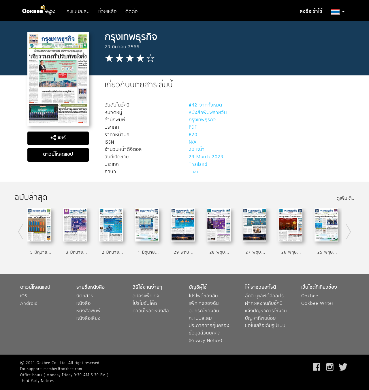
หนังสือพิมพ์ (88, 311)
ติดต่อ (131, 12)
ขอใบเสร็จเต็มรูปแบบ (265, 326)
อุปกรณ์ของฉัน (204, 311)
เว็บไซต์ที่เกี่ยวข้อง (319, 287)
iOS (23, 296)
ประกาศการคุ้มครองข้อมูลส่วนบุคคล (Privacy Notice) (209, 333)
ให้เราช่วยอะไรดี (260, 287)
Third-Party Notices (37, 381)
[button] (338, 12)
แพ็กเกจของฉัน (204, 303)
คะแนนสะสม (78, 12)
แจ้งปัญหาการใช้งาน (266, 311)
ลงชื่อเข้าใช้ (311, 12)
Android (29, 303)
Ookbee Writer (317, 303)
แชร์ (58, 138)
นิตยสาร (84, 296)
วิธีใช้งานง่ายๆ (147, 287)
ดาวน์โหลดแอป (58, 154)
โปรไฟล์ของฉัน (203, 296)
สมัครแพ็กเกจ (146, 296)
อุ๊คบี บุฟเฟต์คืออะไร (264, 296)
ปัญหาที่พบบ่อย (260, 318)
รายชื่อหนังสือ (90, 287)
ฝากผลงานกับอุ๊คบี (264, 303)
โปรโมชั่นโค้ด (145, 303)
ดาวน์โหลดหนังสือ (151, 311)
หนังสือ (83, 303)
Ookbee (309, 296)
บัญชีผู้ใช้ (198, 287)
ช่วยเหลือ (107, 12)
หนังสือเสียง (88, 318)
